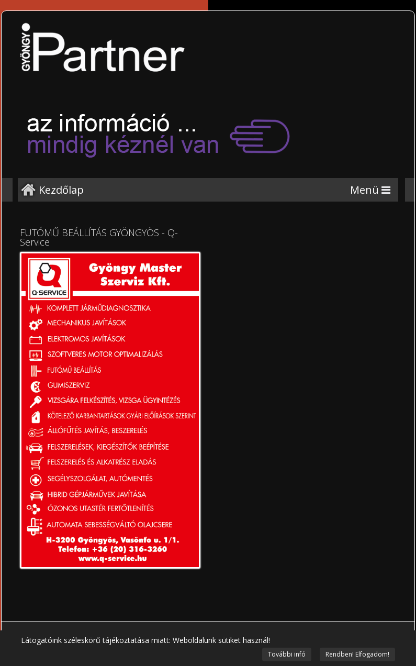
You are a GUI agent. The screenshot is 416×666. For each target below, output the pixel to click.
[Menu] (370, 190)
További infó (287, 654)
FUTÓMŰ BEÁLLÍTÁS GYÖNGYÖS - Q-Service (99, 237)
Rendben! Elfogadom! (357, 654)
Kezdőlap (61, 190)
